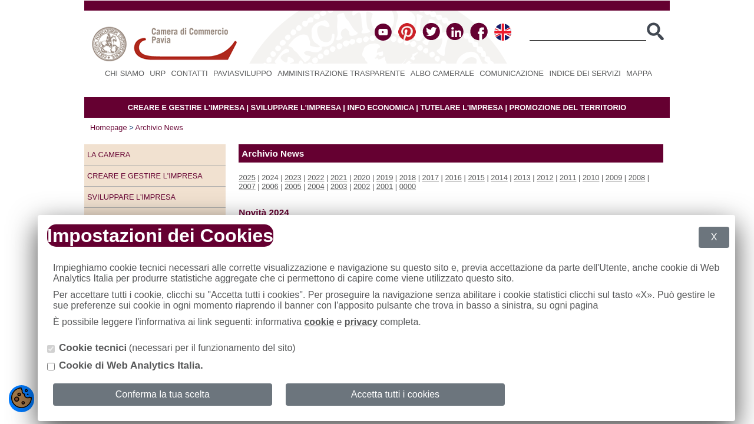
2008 (637, 177)
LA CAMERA (108, 154)
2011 (568, 177)
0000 (407, 186)
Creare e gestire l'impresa (145, 175)
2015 (476, 177)
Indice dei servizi (584, 73)
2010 (591, 177)
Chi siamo (124, 73)
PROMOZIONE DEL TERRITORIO (568, 107)
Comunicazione (511, 73)
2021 (338, 177)
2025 (247, 177)
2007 (247, 186)
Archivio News (159, 127)
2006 (270, 186)
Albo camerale (442, 73)
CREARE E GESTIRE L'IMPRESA (186, 107)
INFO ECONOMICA (380, 107)
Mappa (639, 73)
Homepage (108, 127)
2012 (545, 177)
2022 (315, 177)
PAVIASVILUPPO (242, 73)
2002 (361, 186)
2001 (384, 186)
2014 (499, 177)
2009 (614, 177)
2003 (338, 186)
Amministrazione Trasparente (341, 73)
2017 (430, 177)
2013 (522, 177)
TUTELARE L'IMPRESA (461, 107)
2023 (293, 177)
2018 (407, 177)
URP (158, 73)
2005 (293, 186)
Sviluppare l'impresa (131, 197)
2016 (453, 177)
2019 (384, 177)
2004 (315, 186)
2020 (361, 177)
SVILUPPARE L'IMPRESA (296, 107)
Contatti (189, 73)
